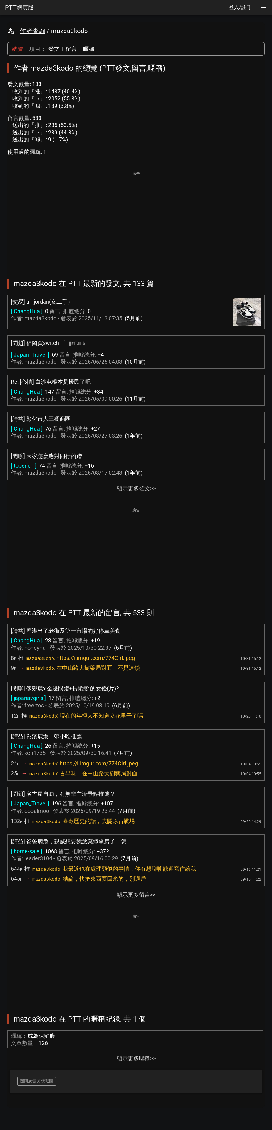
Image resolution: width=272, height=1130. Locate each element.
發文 (54, 49)
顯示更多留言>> (136, 894)
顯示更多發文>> (136, 488)
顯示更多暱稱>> (136, 1058)
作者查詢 (32, 31)
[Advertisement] (136, 221)
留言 (71, 49)
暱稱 (88, 49)
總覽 (17, 49)
